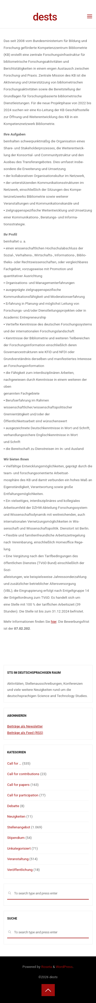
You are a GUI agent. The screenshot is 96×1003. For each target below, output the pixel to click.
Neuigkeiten (16, 816)
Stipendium (16, 838)
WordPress (64, 967)
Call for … (14, 763)
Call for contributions (23, 774)
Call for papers (18, 785)
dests (45, 17)
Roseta (46, 967)
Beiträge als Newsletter (25, 726)
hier (53, 621)
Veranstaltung (17, 859)
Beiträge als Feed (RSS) (25, 733)
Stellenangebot (18, 827)
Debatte (13, 806)
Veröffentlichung (20, 870)
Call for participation (22, 795)
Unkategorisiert (19, 848)
